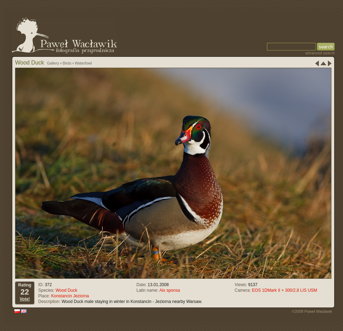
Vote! (25, 299)
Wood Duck (66, 290)
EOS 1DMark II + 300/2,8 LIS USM (284, 290)
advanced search (320, 53)
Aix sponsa (169, 290)
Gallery (53, 63)
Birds (66, 63)
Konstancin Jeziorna (70, 295)
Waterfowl (83, 63)
